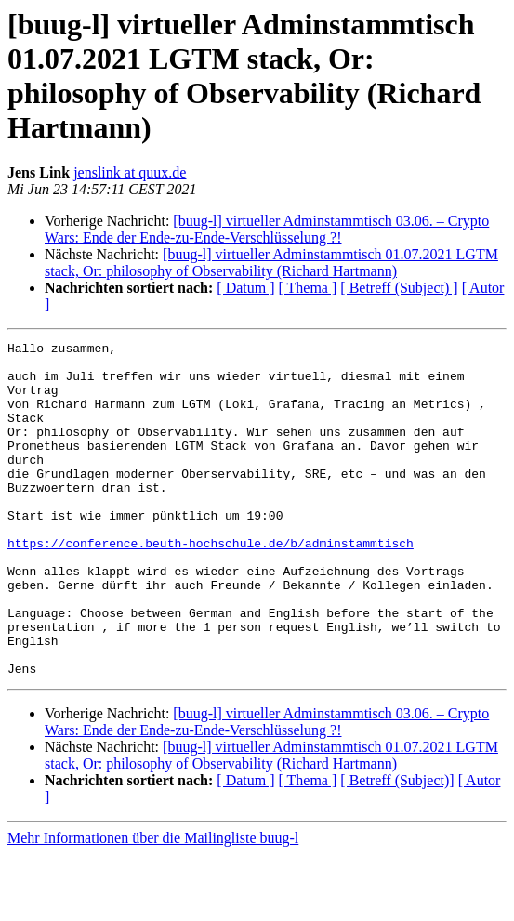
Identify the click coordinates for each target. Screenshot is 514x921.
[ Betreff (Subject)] (397, 847)
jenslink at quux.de (129, 172)
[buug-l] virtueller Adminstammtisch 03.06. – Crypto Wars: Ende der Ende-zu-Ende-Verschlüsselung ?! (267, 229)
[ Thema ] (308, 288)
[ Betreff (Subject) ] (398, 288)
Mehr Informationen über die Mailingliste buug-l (152, 905)
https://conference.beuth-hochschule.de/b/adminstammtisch (210, 584)
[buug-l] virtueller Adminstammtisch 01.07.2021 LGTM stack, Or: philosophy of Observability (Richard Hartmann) (271, 262)
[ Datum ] (245, 288)
